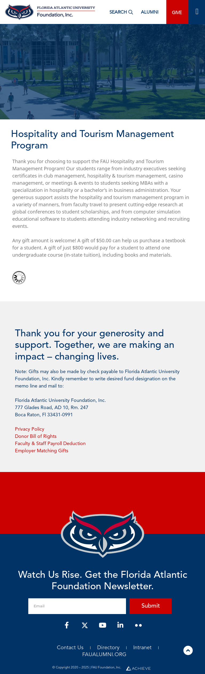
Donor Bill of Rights (36, 436)
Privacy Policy (29, 429)
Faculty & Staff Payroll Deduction (50, 443)
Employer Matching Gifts (41, 451)
